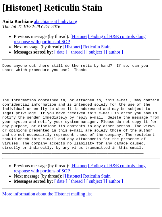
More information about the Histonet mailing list (47, 212)
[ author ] (114, 52)
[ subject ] (95, 52)
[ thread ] (76, 52)
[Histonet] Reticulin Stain (86, 46)
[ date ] (60, 52)
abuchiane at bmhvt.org (55, 21)
